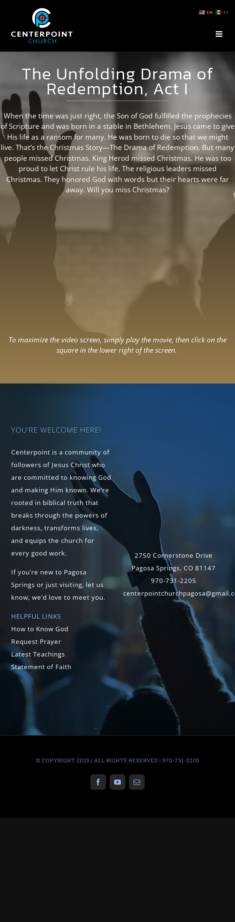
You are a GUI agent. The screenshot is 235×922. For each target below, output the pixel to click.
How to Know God (39, 629)
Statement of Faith (41, 666)
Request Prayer (36, 641)
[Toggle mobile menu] (220, 34)
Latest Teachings (38, 654)
